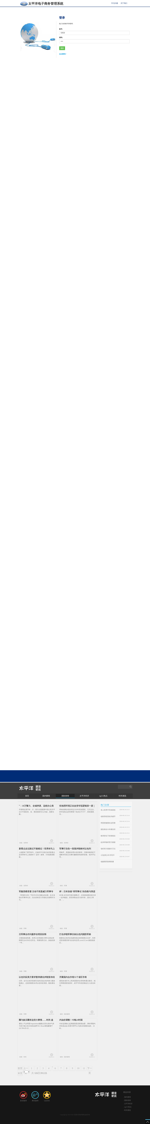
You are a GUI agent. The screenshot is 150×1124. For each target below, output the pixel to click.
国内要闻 (46, 796)
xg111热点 (103, 796)
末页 (20, 1073)
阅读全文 (51, 843)
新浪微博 (23, 1096)
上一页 (25, 1069)
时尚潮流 (122, 796)
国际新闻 (65, 796)
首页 (27, 796)
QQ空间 (47, 1096)
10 (78, 1068)
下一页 (89, 1069)
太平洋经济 (84, 796)
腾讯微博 (35, 1096)
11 (84, 1068)
